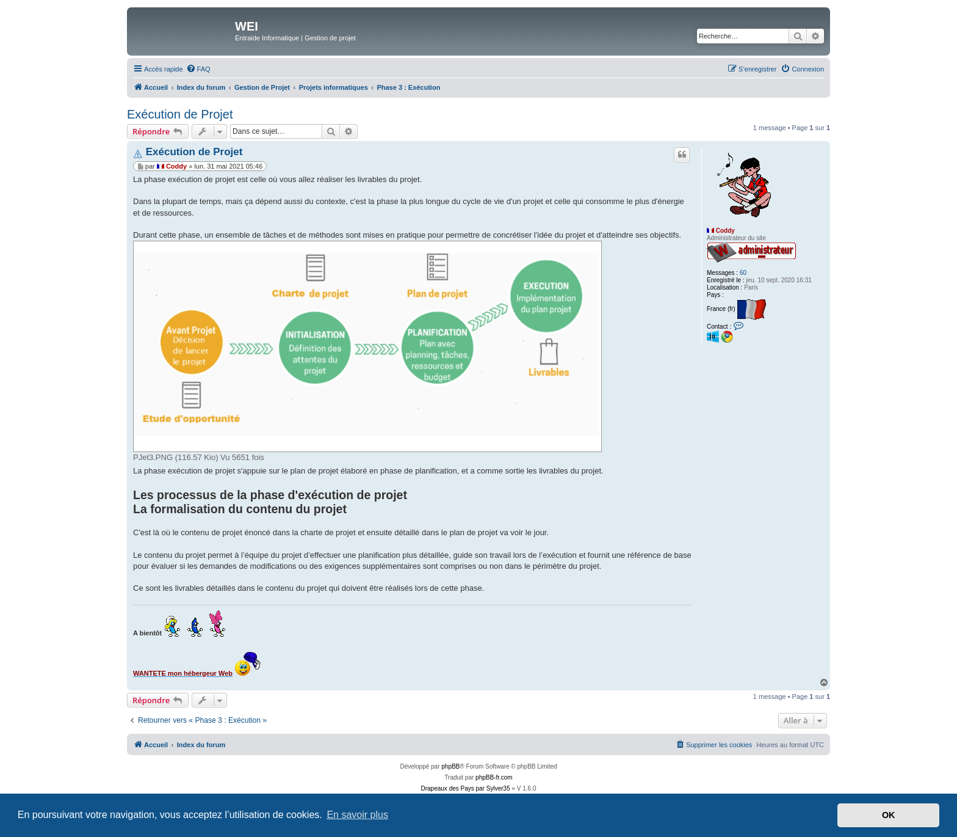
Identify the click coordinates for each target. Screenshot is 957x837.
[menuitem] (198, 69)
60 (743, 272)
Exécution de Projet (180, 114)
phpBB (450, 766)
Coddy (725, 230)
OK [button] (888, 815)
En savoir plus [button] (357, 815)
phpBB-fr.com (494, 777)
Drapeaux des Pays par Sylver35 (465, 788)
